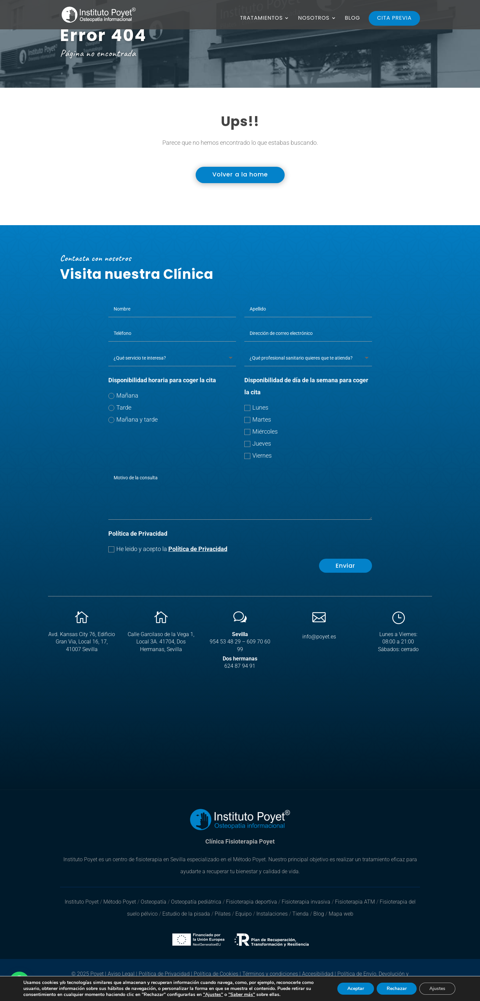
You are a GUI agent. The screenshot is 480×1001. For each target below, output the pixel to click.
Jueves (257, 443)
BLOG (352, 19)
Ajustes (437, 988)
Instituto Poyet (82, 902)
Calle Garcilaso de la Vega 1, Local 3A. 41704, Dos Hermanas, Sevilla (161, 641)
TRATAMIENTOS (261, 19)
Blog (318, 914)
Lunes (256, 407)
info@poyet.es (319, 636)
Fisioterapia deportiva (251, 902)
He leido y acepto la (167, 548)
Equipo (243, 914)
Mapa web (341, 914)
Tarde (119, 407)
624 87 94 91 (239, 666)
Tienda (300, 914)
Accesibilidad (317, 974)
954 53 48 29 (225, 641)
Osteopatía (153, 902)
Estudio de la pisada (186, 914)
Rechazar (397, 988)
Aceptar (355, 988)
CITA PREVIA (394, 18)
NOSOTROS (313, 19)
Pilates (223, 914)
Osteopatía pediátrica (197, 902)
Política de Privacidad (197, 548)
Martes (257, 419)
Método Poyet (120, 902)
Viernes (258, 455)
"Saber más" (241, 994)
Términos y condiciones (270, 974)
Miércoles (261, 431)
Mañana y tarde (133, 419)
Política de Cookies (216, 974)
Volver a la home (240, 174)
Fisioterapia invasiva (306, 902)
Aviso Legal (121, 974)
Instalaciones (272, 914)
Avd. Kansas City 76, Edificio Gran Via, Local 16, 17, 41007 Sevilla (81, 641)
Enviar (345, 565)
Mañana (123, 395)
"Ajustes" (213, 995)
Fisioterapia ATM (355, 902)
